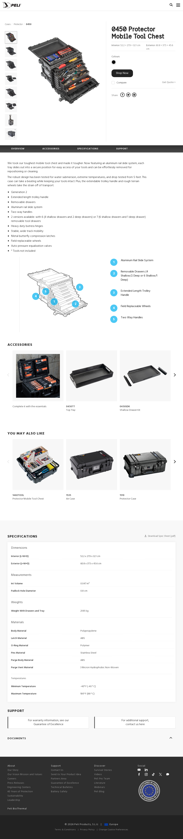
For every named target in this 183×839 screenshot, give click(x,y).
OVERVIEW (17, 149)
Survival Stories (103, 770)
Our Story (13, 770)
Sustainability (15, 796)
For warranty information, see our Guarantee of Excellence (48, 722)
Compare (122, 83)
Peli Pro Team (102, 779)
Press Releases (16, 783)
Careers (12, 779)
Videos (98, 774)
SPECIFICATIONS (87, 149)
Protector (18, 24)
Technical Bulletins (62, 787)
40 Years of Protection (20, 791)
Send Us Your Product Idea (66, 774)
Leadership (14, 800)
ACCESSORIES (50, 149)
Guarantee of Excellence (65, 783)
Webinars (99, 787)
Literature (99, 783)
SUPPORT (122, 149)
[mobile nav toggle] (178, 4)
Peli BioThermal (17, 809)
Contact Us (57, 770)
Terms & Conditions (65, 830)
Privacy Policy (87, 830)
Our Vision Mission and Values (25, 774)
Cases (8, 24)
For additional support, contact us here (135, 722)
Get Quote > (168, 82)
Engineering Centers (19, 787)
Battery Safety (59, 791)
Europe (111, 824)
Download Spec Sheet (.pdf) (159, 536)
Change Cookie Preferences (113, 830)
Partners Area (58, 779)
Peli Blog (99, 791)
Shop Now (122, 73)
